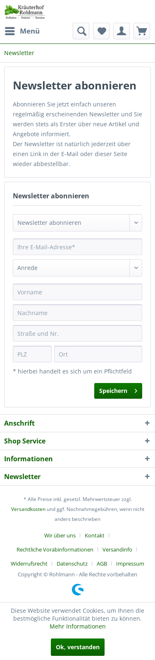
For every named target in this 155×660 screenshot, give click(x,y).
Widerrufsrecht (29, 563)
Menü (22, 30)
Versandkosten (28, 509)
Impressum (130, 563)
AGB (102, 563)
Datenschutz (72, 563)
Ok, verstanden (78, 647)
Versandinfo (117, 549)
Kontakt (95, 535)
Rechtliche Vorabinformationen (55, 549)
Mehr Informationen (78, 626)
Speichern (118, 389)
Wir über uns (60, 535)
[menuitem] (22, 31)
